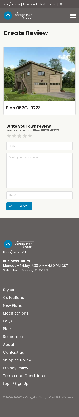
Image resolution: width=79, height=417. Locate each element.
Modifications (15, 313)
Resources (13, 336)
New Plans (12, 305)
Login (6, 4)
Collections (13, 297)
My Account (30, 4)
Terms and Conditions (24, 375)
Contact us (13, 352)
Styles (8, 289)
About (8, 344)
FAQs (7, 321)
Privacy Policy (15, 368)
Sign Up (15, 4)
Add (16, 206)
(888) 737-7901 (15, 252)
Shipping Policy (17, 360)
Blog (7, 328)
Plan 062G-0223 (23, 107)
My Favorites (47, 4)
